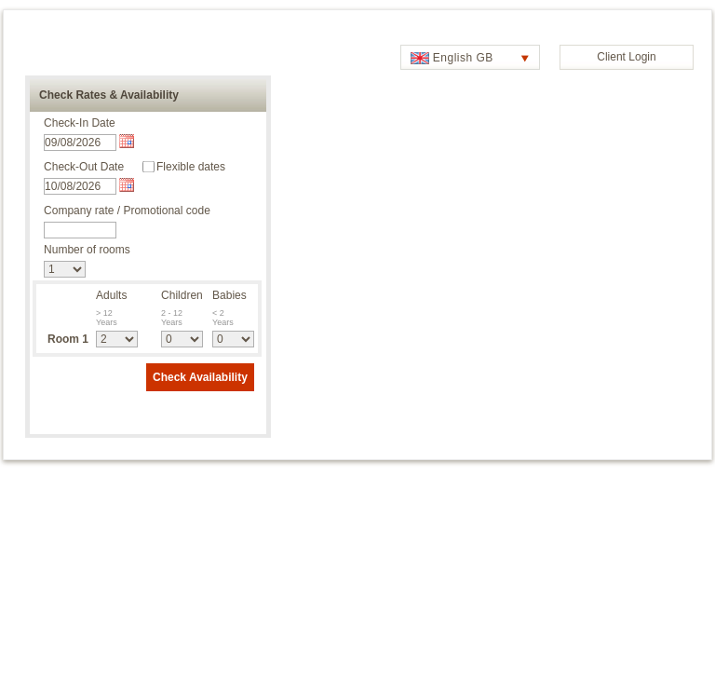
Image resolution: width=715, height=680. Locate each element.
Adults (111, 295)
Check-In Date (79, 122)
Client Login (626, 56)
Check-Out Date (84, 166)
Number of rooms (87, 249)
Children (182, 295)
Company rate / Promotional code (127, 210)
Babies (229, 295)
